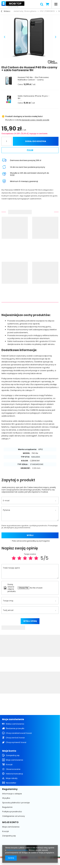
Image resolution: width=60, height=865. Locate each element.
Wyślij (30, 535)
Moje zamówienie (13, 719)
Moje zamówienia (14, 760)
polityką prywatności (38, 526)
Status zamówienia (15, 724)
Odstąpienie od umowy (13, 816)
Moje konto (9, 751)
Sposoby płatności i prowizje (16, 803)
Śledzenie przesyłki (15, 728)
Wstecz (5, 11)
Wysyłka (9, 120)
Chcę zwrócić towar (15, 738)
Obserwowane (13, 769)
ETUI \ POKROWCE (47, 11)
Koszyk (9, 764)
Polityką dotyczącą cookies (17, 850)
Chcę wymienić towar (16, 742)
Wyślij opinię (30, 621)
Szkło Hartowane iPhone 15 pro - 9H (33, 97)
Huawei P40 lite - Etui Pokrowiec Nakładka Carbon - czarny (33, 78)
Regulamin (7, 807)
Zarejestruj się (12, 755)
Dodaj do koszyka (35, 141)
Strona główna (30, 11)
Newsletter (11, 783)
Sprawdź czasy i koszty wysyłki (35, 120)
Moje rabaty (11, 778)
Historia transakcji (14, 774)
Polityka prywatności (12, 811)
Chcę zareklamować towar (19, 733)
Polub (30, 150)
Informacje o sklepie (12, 794)
